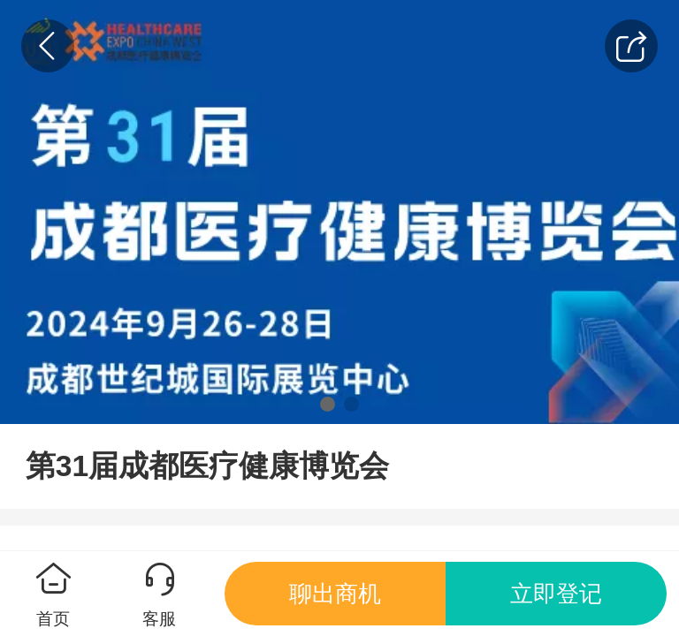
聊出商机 (335, 593)
